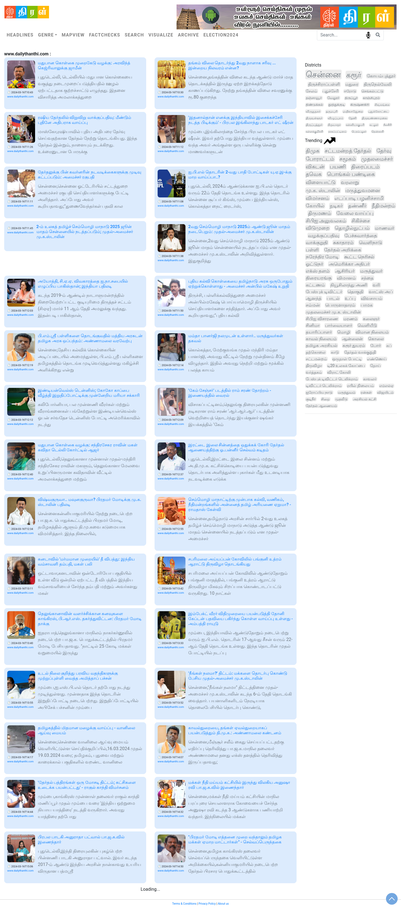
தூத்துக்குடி (336, 105)
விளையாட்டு (321, 182)
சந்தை (367, 278)
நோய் (375, 365)
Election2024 (221, 35)
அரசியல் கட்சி (364, 399)
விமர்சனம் (317, 198)
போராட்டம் (320, 159)
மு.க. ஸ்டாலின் (323, 190)
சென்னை (323, 74)
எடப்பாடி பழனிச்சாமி (359, 198)
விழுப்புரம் (335, 118)
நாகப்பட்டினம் (337, 131)
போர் (375, 345)
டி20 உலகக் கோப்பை (346, 365)
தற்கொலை (316, 352)
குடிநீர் (311, 399)
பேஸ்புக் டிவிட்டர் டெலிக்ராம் (332, 379)
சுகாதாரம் (343, 242)
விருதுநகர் (313, 111)
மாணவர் (384, 228)
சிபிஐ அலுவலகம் (326, 221)
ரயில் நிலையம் (360, 385)
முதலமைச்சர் (377, 159)
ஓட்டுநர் (314, 264)
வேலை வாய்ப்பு (354, 213)
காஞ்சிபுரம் (371, 98)
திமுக (312, 151)
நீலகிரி (387, 124)
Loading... (150, 889)
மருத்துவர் (371, 271)
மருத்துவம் (346, 392)
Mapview (73, 35)
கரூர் (353, 75)
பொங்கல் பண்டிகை (351, 174)
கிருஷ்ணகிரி (359, 105)
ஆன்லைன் (352, 338)
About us (223, 903)
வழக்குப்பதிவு (323, 235)
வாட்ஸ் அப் (381, 291)
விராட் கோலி (339, 372)
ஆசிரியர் (345, 271)
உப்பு (350, 298)
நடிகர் (336, 206)
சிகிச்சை (360, 221)
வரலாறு (350, 182)
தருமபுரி (332, 111)
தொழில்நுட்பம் (352, 228)
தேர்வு (383, 151)
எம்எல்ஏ (386, 386)
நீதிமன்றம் (383, 206)
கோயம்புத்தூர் (381, 76)
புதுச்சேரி (330, 91)
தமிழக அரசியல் (321, 345)
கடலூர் (374, 125)
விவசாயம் (371, 298)
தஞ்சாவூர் (314, 98)
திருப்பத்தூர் (314, 125)
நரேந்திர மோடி (322, 257)
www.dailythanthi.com (20, 96)
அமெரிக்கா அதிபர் (349, 264)
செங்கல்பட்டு (372, 91)
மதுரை (351, 84)
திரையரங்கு (319, 278)
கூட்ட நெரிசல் (359, 257)
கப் (389, 345)
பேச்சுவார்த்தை (360, 235)
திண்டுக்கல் (314, 105)
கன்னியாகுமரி (355, 125)
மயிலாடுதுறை (353, 111)
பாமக (367, 305)
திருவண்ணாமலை (374, 118)
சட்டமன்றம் (316, 359)
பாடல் (333, 298)
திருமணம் (319, 213)
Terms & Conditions (184, 903)
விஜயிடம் (385, 392)
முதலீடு (341, 399)
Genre (46, 35)
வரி (376, 285)
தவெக (314, 174)
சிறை (325, 399)
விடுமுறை (317, 228)
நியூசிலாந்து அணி (348, 285)
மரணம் (350, 318)
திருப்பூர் (351, 98)
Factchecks (104, 35)
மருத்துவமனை (362, 190)
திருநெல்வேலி (378, 84)
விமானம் (346, 278)
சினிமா (313, 325)
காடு (335, 352)
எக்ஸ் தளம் (318, 271)
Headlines (20, 35)
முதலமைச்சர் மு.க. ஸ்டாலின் (333, 312)
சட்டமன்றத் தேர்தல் (348, 151)
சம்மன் (313, 305)
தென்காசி (377, 131)
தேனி (352, 118)
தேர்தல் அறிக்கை (342, 250)
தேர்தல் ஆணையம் (321, 406)
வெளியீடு (367, 325)
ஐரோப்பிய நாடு (319, 392)
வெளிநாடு (370, 242)
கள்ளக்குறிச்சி (314, 131)
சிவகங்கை (382, 105)
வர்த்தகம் (314, 372)
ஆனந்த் (313, 298)
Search (134, 35)
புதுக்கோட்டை (378, 111)
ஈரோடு (350, 91)
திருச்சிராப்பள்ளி (324, 84)
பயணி (338, 167)
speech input (368, 35)
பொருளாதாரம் (340, 305)
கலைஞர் (371, 318)
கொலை (376, 338)
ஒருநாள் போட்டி (347, 359)
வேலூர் (333, 98)
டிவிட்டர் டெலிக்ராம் (324, 385)
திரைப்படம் (365, 167)
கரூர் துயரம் (354, 345)
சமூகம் (347, 159)
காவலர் (369, 379)
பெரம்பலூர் (359, 131)
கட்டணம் (315, 285)
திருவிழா (314, 365)
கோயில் (315, 206)
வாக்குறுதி (317, 242)
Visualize (160, 35)
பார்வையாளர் (338, 325)
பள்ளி (312, 250)
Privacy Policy (207, 903)
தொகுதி (355, 291)
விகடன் (315, 167)
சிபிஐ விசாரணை (322, 318)
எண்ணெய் (377, 359)
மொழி (343, 332)
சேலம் (311, 91)
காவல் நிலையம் (321, 338)
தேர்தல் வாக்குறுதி (360, 352)
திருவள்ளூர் (314, 118)
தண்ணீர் (357, 206)
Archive (188, 35)
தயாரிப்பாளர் (319, 332)
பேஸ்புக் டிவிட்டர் (324, 291)
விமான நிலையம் (372, 332)
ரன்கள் (366, 392)
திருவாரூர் (334, 125)
